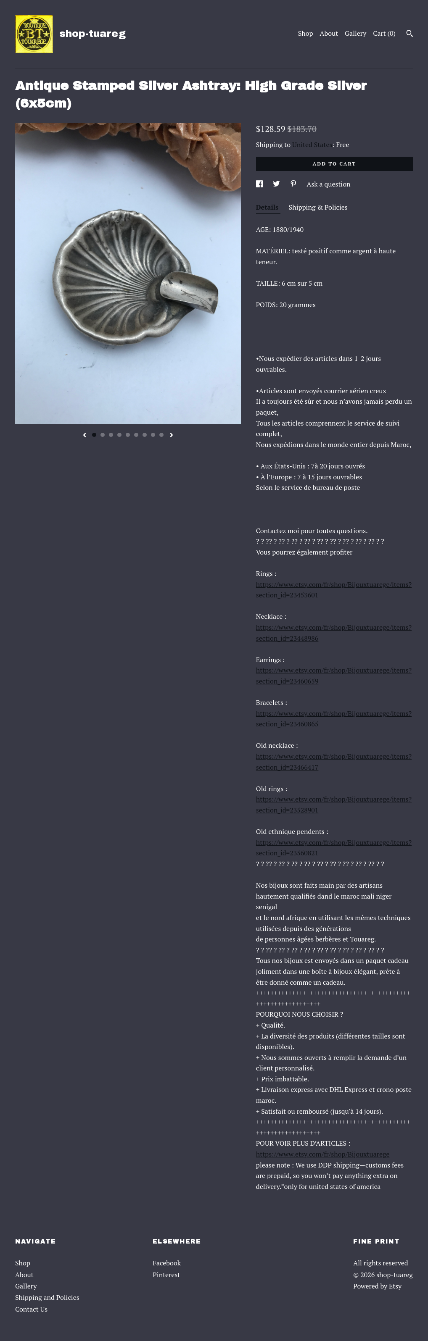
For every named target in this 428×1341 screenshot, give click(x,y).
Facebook (167, 1262)
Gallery (355, 33)
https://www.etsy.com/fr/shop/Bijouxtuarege (323, 1154)
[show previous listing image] (84, 436)
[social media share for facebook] (260, 184)
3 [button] (111, 435)
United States (312, 144)
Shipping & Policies (318, 207)
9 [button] (161, 435)
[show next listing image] (171, 436)
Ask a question (329, 184)
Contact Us (31, 1309)
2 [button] (102, 435)
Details (268, 207)
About (329, 33)
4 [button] (119, 435)
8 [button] (153, 435)
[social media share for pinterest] (294, 184)
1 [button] (94, 435)
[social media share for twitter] (277, 184)
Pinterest (166, 1274)
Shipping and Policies (47, 1297)
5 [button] (128, 435)
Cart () (384, 33)
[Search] (410, 34)
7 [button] (145, 435)
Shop (305, 33)
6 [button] (136, 435)
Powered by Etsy (377, 1286)
